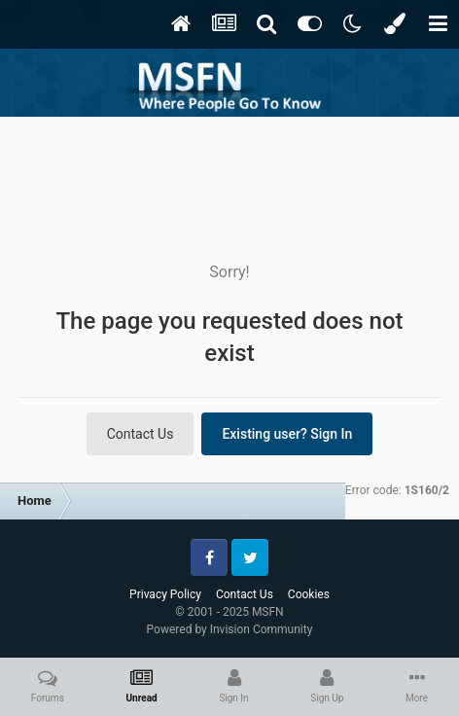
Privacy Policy (165, 594)
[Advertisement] (229, 175)
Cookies (309, 594)
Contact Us (140, 434)
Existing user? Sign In (287, 434)
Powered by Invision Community (230, 629)
